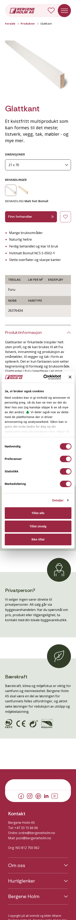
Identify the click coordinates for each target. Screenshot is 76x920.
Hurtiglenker (21, 881)
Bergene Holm (23, 896)
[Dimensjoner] (38, 165)
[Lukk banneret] (70, 377)
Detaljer (58, 500)
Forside (10, 23)
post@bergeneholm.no (33, 838)
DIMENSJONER (15, 154)
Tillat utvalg (38, 526)
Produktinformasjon (23, 332)
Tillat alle (38, 513)
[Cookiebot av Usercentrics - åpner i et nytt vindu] (45, 377)
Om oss (16, 865)
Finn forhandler (31, 216)
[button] (38, 67)
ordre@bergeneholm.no (36, 833)
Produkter (28, 23)
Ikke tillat (37, 539)
